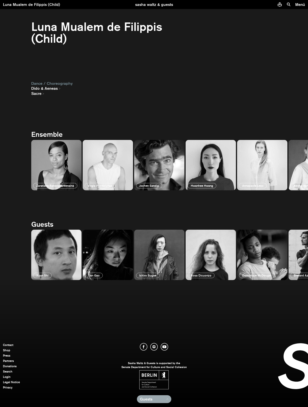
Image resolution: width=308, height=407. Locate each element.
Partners (8, 361)
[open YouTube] (164, 347)
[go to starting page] (154, 4)
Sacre (36, 93)
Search (7, 371)
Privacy (7, 387)
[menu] (300, 4)
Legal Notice (11, 382)
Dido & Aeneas (44, 88)
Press (6, 355)
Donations (10, 366)
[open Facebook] (143, 347)
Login (6, 377)
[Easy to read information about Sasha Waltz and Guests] (279, 4)
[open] (56, 165)
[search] (288, 4)
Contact (8, 345)
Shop (6, 350)
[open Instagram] (154, 347)
